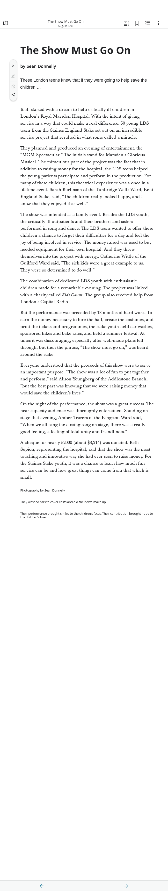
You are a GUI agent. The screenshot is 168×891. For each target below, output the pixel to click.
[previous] (42, 886)
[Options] (158, 23)
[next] (126, 886)
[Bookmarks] (137, 23)
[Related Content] (148, 23)
